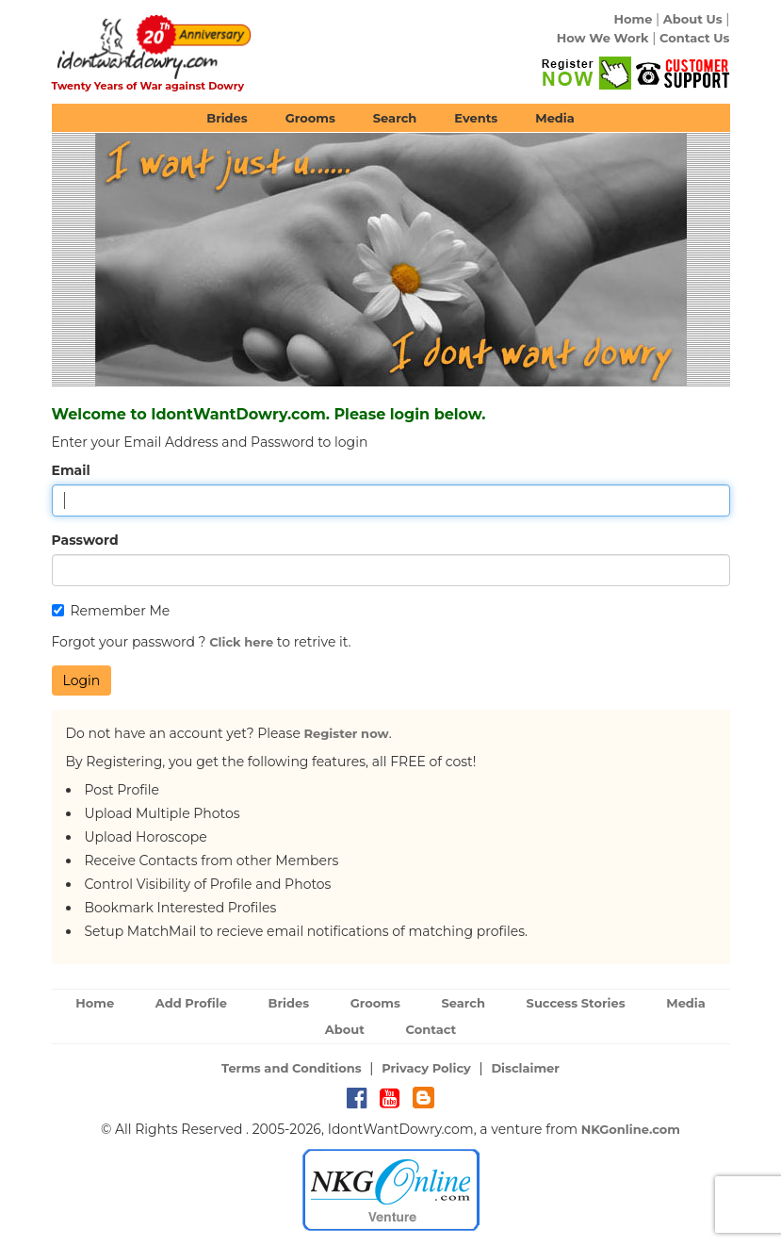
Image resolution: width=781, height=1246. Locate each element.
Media (555, 117)
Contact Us (694, 37)
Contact (431, 1029)
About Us (693, 18)
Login (82, 680)
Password (85, 540)
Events (475, 117)
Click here (241, 641)
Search (394, 117)
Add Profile (191, 1002)
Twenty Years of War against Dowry (148, 85)
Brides (227, 117)
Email (71, 470)
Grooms (310, 117)
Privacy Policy (426, 1067)
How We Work (603, 37)
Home (632, 18)
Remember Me (111, 610)
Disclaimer (525, 1067)
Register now (346, 733)
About (345, 1029)
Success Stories (576, 1002)
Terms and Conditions (291, 1067)
